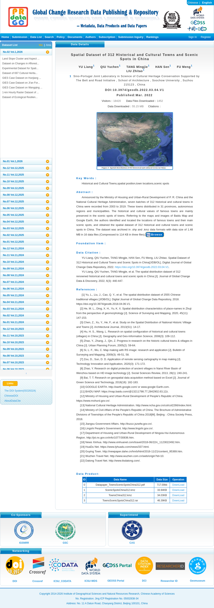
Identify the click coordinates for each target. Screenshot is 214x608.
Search (49, 37)
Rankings (152, 37)
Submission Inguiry (130, 37)
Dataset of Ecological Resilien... (20, 97)
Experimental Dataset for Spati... (20, 68)
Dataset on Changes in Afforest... (20, 63)
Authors (90, 37)
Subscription (107, 37)
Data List (36, 37)
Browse (156, 234)
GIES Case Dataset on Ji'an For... (21, 82)
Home (5, 37)
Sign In (192, 37)
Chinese (192, 2)
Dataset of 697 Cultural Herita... (19, 73)
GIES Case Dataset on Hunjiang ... (21, 77)
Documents (75, 37)
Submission (19, 37)
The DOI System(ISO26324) (20, 390)
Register (206, 37)
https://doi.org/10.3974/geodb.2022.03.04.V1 (142, 267)
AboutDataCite (12, 400)
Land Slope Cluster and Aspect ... (20, 58)
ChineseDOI (11, 395)
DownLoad (178, 484)
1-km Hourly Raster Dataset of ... (20, 92)
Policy (61, 37)
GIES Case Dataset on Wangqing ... (22, 87)
